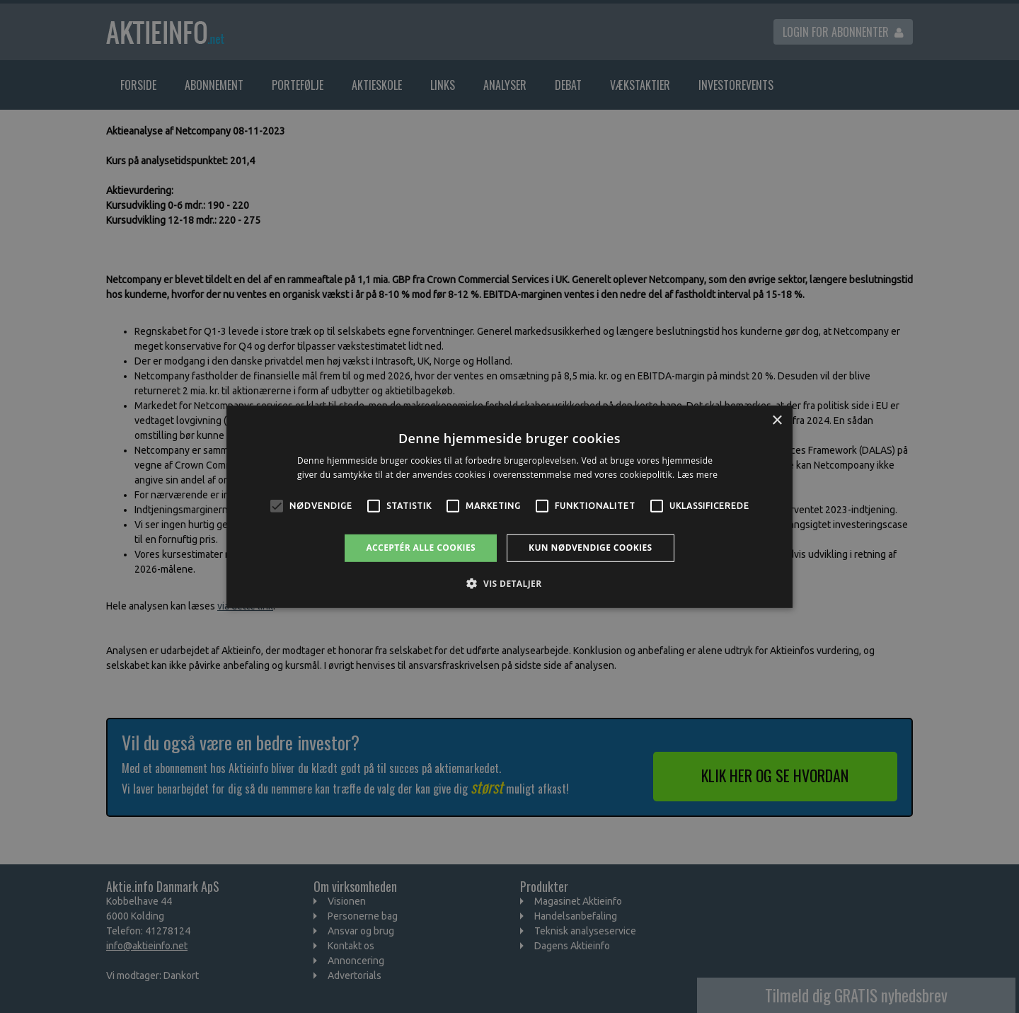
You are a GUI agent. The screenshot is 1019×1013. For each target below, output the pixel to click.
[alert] (509, 506)
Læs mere (697, 475)
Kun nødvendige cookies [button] (590, 548)
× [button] (776, 420)
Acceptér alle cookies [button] (421, 548)
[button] (509, 583)
